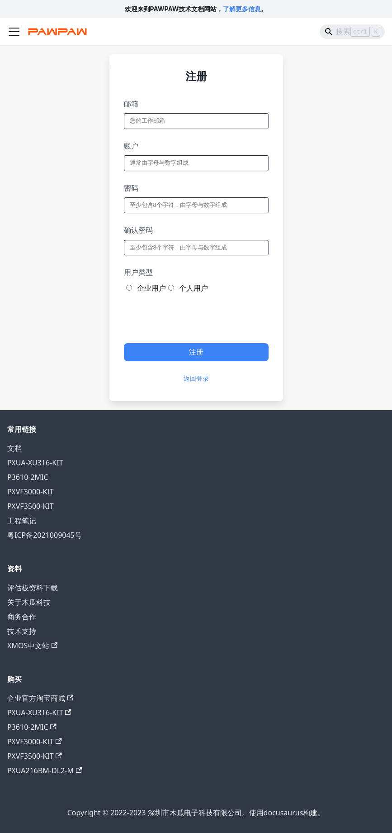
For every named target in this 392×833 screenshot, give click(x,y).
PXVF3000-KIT (30, 492)
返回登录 (196, 378)
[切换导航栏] (14, 31)
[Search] (352, 31)
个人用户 (193, 288)
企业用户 (151, 288)
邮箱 (131, 104)
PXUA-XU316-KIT (35, 463)
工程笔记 (21, 521)
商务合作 (21, 617)
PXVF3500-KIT (30, 506)
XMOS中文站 (32, 646)
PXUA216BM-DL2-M (44, 771)
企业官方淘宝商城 (40, 698)
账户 (131, 146)
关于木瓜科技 (29, 602)
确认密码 (138, 230)
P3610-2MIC (27, 477)
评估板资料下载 (32, 588)
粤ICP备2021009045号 (44, 535)
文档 (14, 448)
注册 (196, 352)
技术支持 (21, 631)
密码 (131, 188)
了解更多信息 (242, 9)
